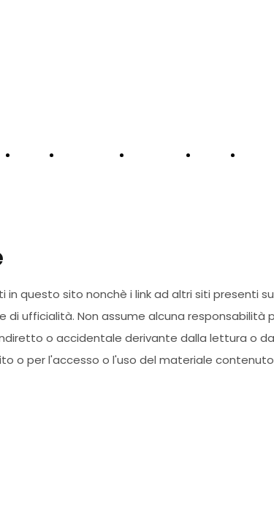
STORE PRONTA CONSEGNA (90, 189)
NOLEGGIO (158, 155)
